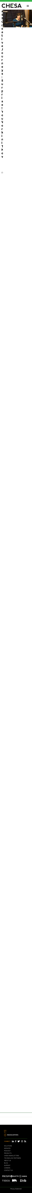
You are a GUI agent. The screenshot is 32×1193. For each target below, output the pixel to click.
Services (7, 1148)
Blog (6, 1163)
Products (8, 1153)
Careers (7, 1168)
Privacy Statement (16, 1189)
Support (7, 1165)
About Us (7, 1160)
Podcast (7, 1151)
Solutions (8, 1146)
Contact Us (8, 1170)
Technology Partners (12, 1158)
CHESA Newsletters (11, 1155)
